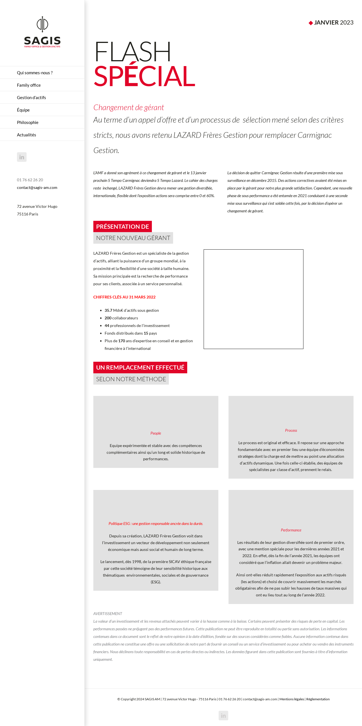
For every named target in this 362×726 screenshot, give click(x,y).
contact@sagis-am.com (37, 187)
